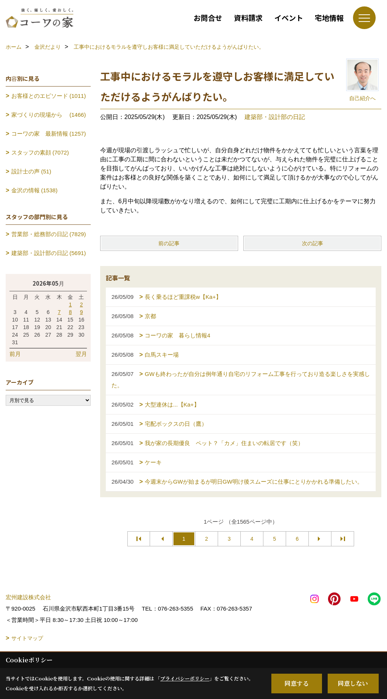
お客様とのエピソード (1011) (48, 96)
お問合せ (208, 17)
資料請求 (248, 17)
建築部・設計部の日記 (275, 117)
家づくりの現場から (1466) (48, 114)
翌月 (81, 354)
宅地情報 (329, 17)
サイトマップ (27, 638)
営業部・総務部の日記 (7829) (48, 234)
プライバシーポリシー (184, 678)
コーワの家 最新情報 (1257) (48, 133)
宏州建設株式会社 (28, 597)
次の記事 (312, 243)
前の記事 (169, 243)
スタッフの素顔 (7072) (40, 152)
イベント (288, 17)
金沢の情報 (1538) (34, 190)
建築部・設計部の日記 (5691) (48, 253)
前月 (15, 354)
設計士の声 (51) (31, 171)
